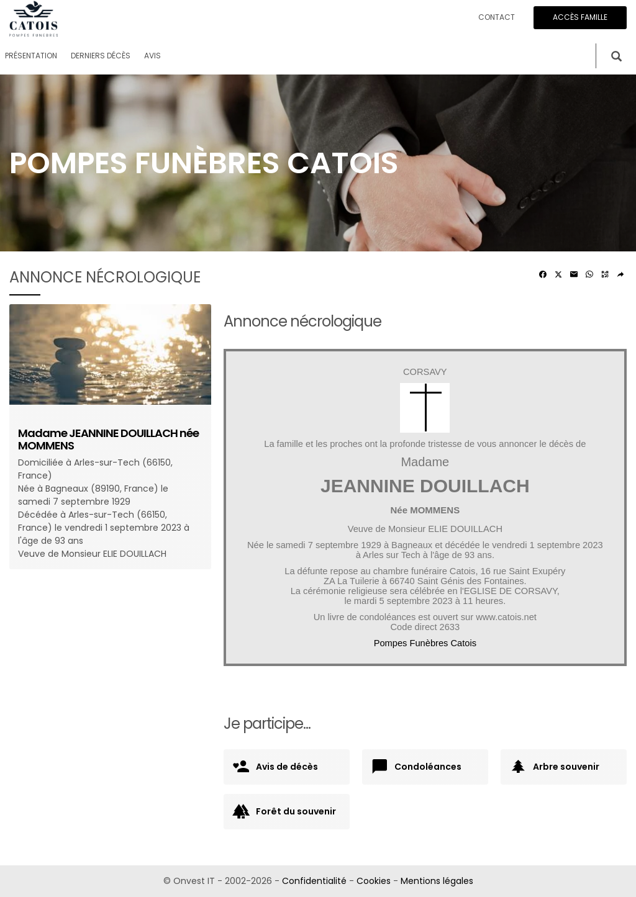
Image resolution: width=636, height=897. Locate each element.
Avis (152, 55)
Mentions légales (437, 881)
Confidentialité (314, 881)
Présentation (31, 55)
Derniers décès (100, 55)
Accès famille (580, 17)
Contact (496, 17)
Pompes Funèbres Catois (425, 643)
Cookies (374, 881)
